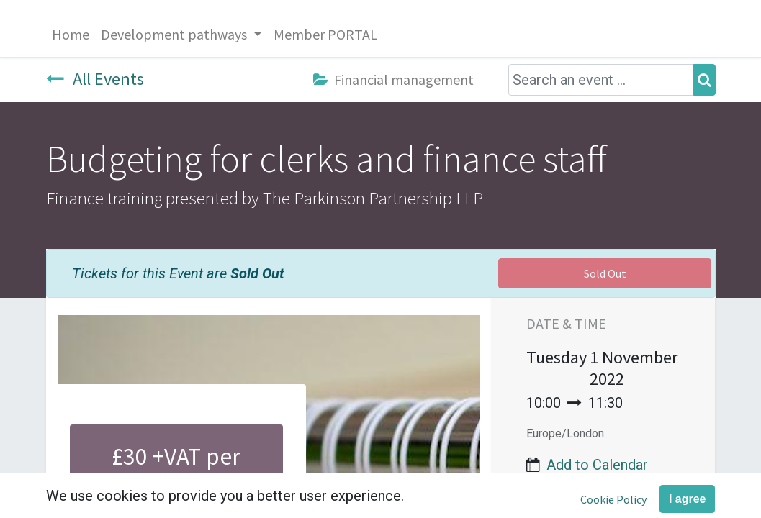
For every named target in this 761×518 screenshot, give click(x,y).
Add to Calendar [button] (597, 464)
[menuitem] (70, 34)
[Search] (704, 80)
